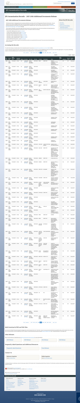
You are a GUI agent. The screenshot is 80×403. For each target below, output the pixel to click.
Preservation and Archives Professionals (22, 383)
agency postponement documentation (27, 337)
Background (62, 24)
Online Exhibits (8, 389)
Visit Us (54, 7)
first (24, 52)
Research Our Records (11, 7)
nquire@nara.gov (12, 358)
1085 (50, 52)
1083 (45, 52)
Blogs (43, 395)
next (53, 52)
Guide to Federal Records (33, 383)
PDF (25, 61)
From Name (45, 59)
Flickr (45, 395)
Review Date (72, 59)
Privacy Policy (36, 398)
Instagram (38, 395)
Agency (22, 59)
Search (73, 3)
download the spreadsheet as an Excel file (41, 47)
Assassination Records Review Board (66, 28)
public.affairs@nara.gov (48, 358)
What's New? (43, 378)
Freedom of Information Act (43, 398)
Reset (73, 54)
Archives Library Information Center (10, 387)
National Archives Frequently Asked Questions (33, 381)
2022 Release (45, 340)
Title (52, 59)
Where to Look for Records (33, 385)
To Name (40, 59)
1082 (43, 52)
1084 (47, 52)
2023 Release (27, 340)
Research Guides (32, 378)
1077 (31, 52)
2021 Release (62, 340)
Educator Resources (40, 7)
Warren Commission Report (65, 25)
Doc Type (30, 59)
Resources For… (21, 378)
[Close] (78, 393)
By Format (7, 381)
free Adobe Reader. (17, 368)
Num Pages (60, 58)
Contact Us (73, 1)
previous (27, 52)
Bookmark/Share (67, 1)
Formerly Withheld (18, 59)
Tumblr (40, 395)
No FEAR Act (49, 398)
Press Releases (45, 348)
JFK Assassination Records (20, 12)
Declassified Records (32, 384)
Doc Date (26, 59)
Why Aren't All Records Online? (34, 386)
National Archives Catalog (10, 383)
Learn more (70, 401)
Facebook (35, 395)
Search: (55, 54)
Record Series (68, 59)
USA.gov (53, 398)
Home (7, 12)
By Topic (7, 379)
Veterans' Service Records (25, 7)
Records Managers (20, 384)
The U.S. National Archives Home (19, 3)
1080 (38, 52)
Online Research (9, 378)
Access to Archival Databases (10, 386)
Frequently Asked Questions (14, 348)
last (56, 52)
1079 (36, 52)
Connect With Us (40, 393)
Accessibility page (29, 368)
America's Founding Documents (68, 7)
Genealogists (20, 379)
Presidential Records (9, 384)
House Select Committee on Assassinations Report (65, 27)
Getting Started (31, 379)
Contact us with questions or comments (11, 373)
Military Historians (20, 381)
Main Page (62, 22)
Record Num (9, 59)
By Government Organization (10, 382)
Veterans (19, 385)
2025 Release (10, 340)
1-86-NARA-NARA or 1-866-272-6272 (40, 401)
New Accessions (43, 381)
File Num (35, 59)
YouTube (41, 395)
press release (22, 31)
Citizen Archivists (61, 1)
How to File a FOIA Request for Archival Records (34, 388)
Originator (64, 59)
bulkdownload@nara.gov (46, 331)
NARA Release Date (13, 58)
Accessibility (31, 398)
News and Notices (43, 379)
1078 (34, 52)
